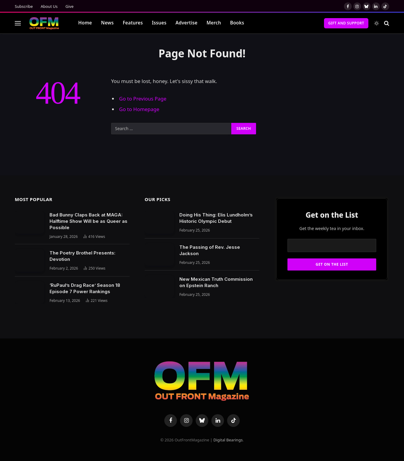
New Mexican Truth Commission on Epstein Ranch (216, 282)
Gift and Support (346, 23)
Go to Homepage (139, 109)
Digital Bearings (228, 440)
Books (237, 23)
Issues (159, 23)
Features (133, 23)
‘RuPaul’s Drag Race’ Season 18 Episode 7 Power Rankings (85, 288)
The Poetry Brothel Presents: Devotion (82, 256)
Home (85, 23)
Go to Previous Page (143, 98)
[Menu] (18, 23)
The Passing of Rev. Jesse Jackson (209, 250)
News (107, 23)
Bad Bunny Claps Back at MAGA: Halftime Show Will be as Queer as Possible (88, 221)
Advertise (186, 23)
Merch (214, 23)
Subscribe (24, 6)
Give (70, 6)
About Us (49, 6)
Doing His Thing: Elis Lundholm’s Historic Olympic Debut (216, 218)
